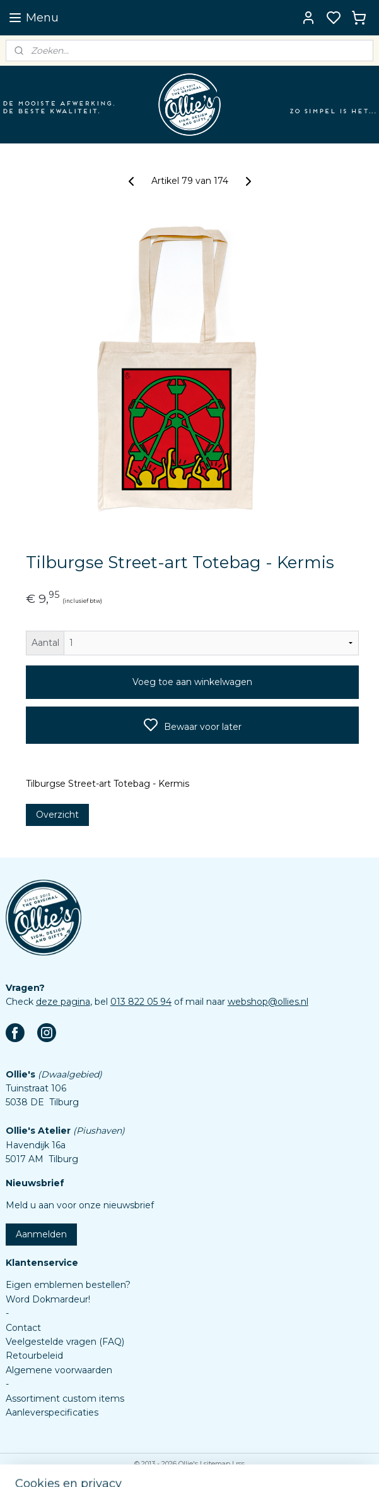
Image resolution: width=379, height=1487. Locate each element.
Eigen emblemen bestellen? (68, 1284)
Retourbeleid (34, 1355)
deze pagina (63, 1001)
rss (240, 1463)
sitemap (217, 1463)
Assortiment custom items (65, 1398)
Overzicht (57, 814)
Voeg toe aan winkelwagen (192, 682)
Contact (23, 1327)
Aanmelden (41, 1234)
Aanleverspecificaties (52, 1412)
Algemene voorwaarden (59, 1370)
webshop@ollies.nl (268, 1001)
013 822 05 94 (141, 1001)
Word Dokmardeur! (48, 1299)
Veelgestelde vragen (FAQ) (65, 1341)
